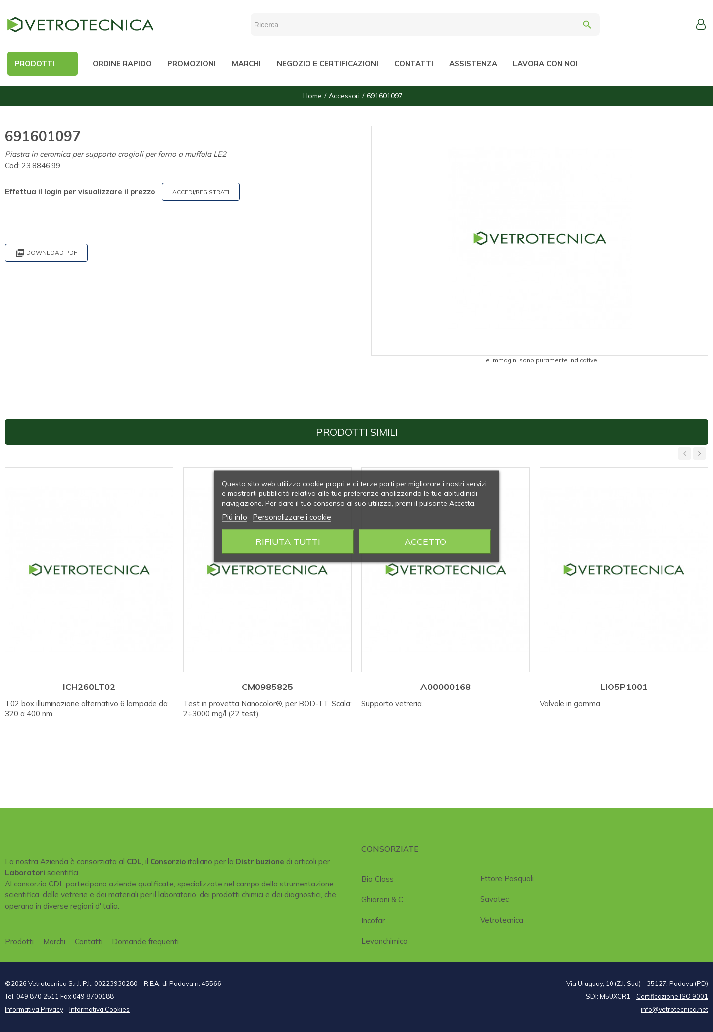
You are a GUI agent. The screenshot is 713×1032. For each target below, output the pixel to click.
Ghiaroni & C (382, 899)
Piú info (234, 516)
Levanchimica (384, 941)
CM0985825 (267, 686)
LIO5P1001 (624, 686)
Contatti (88, 941)
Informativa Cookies (99, 1009)
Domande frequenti (145, 941)
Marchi (54, 941)
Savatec (494, 899)
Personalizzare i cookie (292, 516)
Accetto (425, 541)
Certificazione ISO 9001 (672, 996)
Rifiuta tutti (287, 541)
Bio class (377, 879)
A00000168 (445, 686)
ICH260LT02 (89, 686)
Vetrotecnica (501, 920)
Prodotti (19, 941)
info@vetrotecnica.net (674, 1009)
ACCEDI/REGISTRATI (200, 192)
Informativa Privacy (34, 1009)
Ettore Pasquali (507, 878)
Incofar (373, 920)
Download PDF (46, 253)
